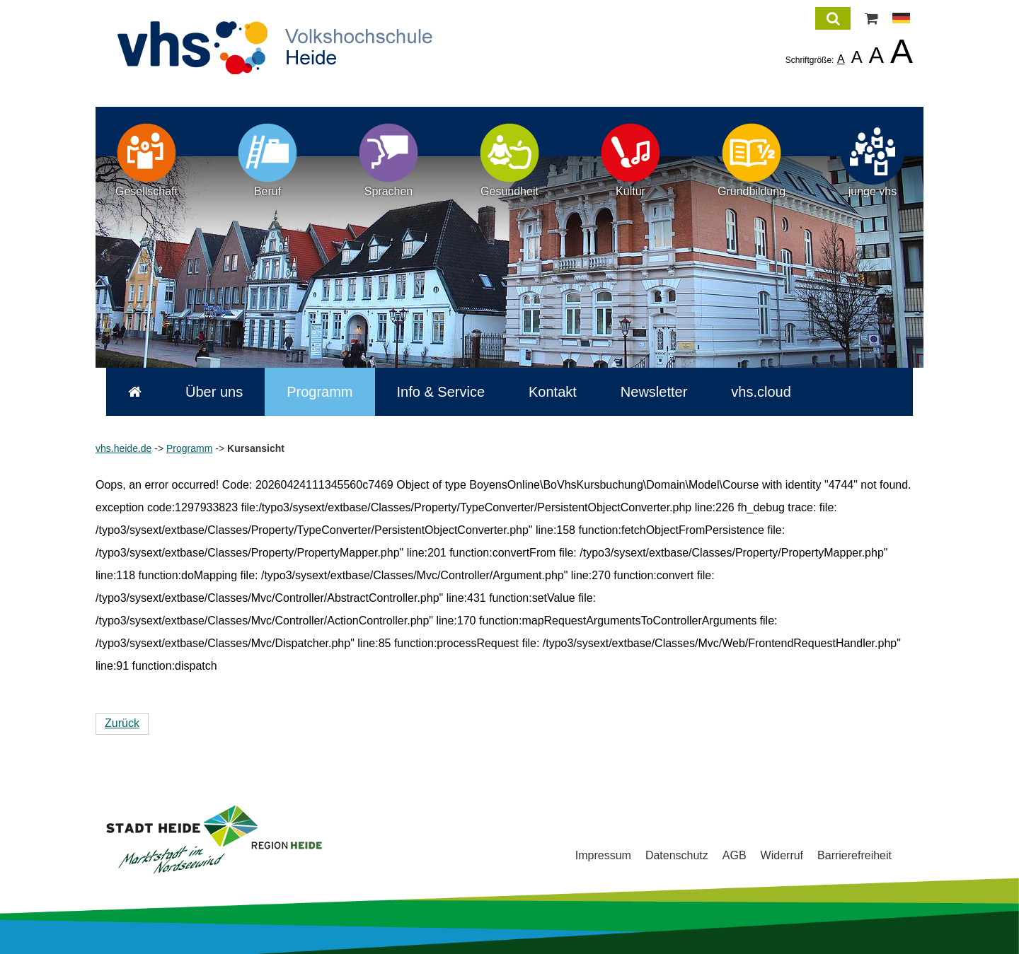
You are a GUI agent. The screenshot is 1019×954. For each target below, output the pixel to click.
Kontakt (542, 392)
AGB (734, 855)
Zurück (122, 723)
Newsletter (643, 392)
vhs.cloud (750, 392)
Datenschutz (676, 855)
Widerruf (782, 855)
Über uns (203, 392)
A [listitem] (841, 59)
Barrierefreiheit (854, 855)
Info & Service (430, 392)
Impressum (603, 855)
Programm (309, 392)
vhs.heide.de (123, 448)
